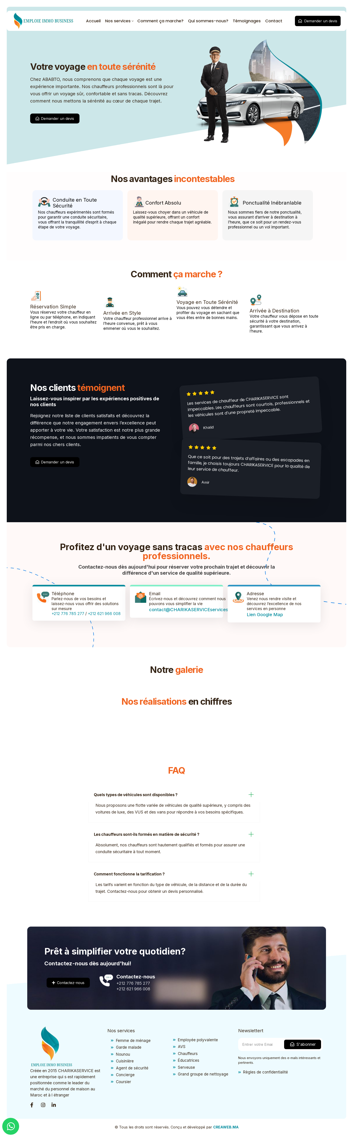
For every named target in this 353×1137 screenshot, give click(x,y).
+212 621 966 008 (104, 614)
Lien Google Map (265, 615)
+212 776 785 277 (68, 614)
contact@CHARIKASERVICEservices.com (194, 610)
